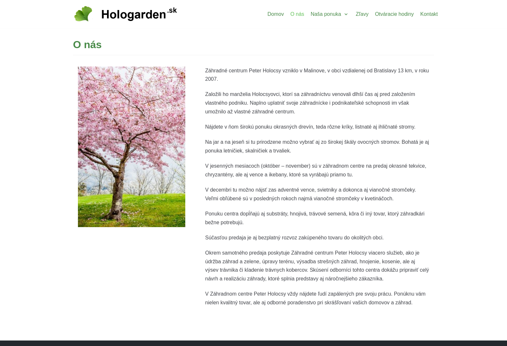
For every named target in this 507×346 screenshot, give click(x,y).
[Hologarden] (125, 14)
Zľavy (362, 14)
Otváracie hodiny (394, 14)
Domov (275, 14)
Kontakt (429, 14)
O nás (297, 14)
